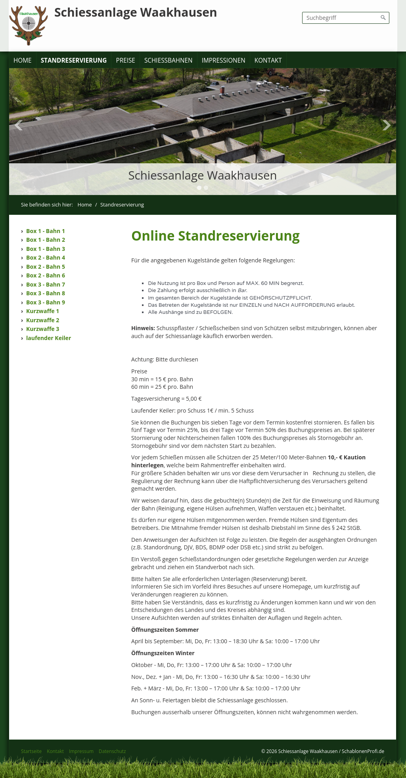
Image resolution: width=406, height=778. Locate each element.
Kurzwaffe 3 (42, 329)
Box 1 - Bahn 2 (45, 239)
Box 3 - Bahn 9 (45, 302)
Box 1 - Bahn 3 (45, 248)
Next (386, 125)
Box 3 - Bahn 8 (45, 293)
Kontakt (268, 60)
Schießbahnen (168, 60)
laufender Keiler (48, 338)
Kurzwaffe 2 (42, 320)
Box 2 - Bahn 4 (45, 257)
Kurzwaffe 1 (42, 311)
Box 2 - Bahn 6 (45, 275)
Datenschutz (112, 751)
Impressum (81, 751)
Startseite (31, 751)
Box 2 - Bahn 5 (45, 266)
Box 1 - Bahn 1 (45, 231)
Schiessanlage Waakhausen (135, 12)
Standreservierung (74, 60)
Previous (18, 125)
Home (22, 60)
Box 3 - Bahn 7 (45, 284)
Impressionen (223, 60)
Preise (125, 60)
